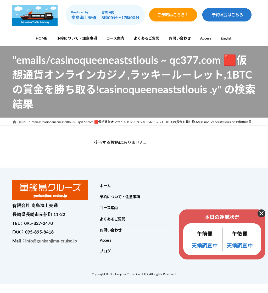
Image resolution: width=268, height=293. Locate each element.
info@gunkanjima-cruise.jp (51, 241)
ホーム (105, 186)
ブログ (105, 251)
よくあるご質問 (112, 219)
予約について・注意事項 (120, 197)
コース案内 (109, 208)
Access (105, 240)
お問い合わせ (111, 230)
